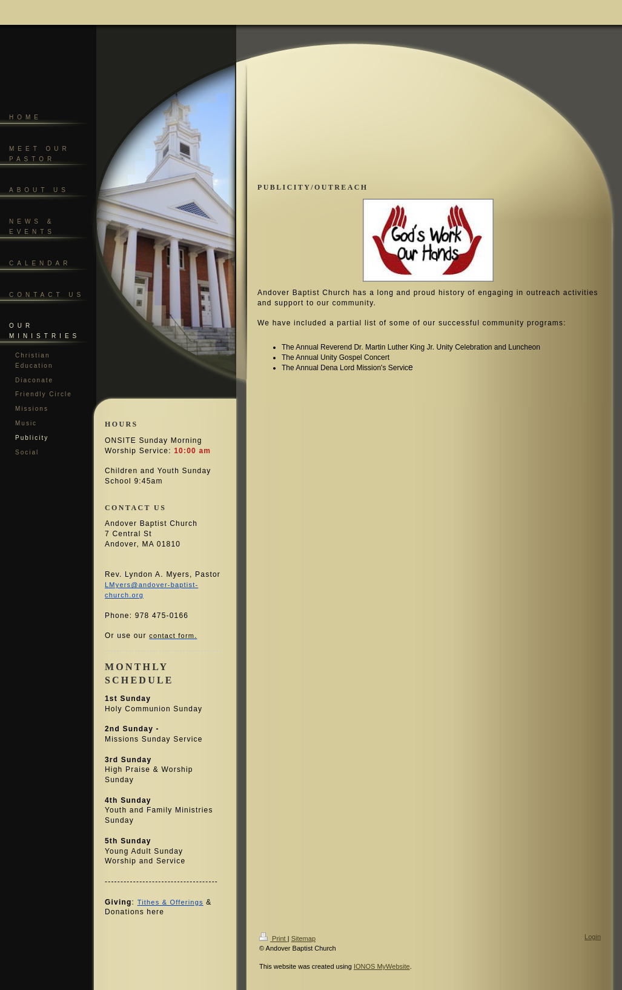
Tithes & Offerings (170, 902)
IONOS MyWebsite (382, 966)
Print (273, 938)
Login (592, 936)
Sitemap (303, 938)
